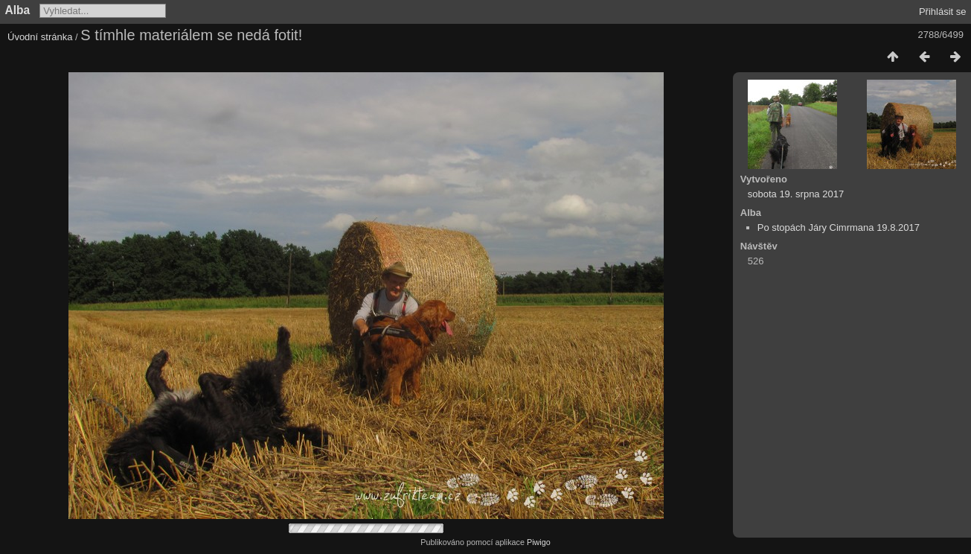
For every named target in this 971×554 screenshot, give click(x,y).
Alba (18, 10)
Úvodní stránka (39, 36)
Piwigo (539, 542)
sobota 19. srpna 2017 (796, 194)
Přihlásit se (943, 11)
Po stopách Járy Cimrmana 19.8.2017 (838, 227)
